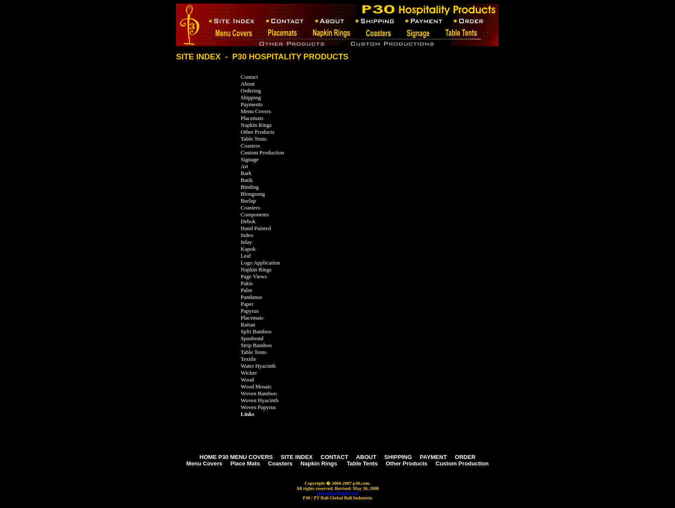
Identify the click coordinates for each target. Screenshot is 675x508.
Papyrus (250, 311)
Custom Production (262, 152)
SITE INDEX (297, 457)
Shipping (251, 97)
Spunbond (252, 338)
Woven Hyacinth (259, 400)
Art (244, 166)
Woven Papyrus (258, 407)
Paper (247, 304)
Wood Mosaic (256, 386)
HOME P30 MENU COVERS (235, 457)
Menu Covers (256, 111)
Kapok (248, 249)
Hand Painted (256, 228)
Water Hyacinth (258, 366)
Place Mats (245, 463)
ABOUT (366, 457)
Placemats (253, 118)
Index (247, 235)
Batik (247, 180)
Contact (249, 77)
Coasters (251, 145)
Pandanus (251, 297)
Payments (252, 104)
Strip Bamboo (256, 345)
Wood (247, 379)
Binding (250, 187)
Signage (250, 159)
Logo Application (260, 262)
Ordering (251, 90)
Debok (248, 221)
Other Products (258, 132)
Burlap (248, 200)
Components (255, 214)
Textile (248, 359)
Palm (246, 290)
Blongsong (253, 194)
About (248, 83)
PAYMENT (433, 457)
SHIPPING (398, 457)
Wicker (249, 372)
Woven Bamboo (259, 393)
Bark (246, 173)
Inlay (246, 242)
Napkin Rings (256, 125)
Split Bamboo (256, 331)
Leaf (246, 255)
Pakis (247, 283)
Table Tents (253, 138)
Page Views (254, 276)
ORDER (465, 457)
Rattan (248, 324)
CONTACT (334, 457)
